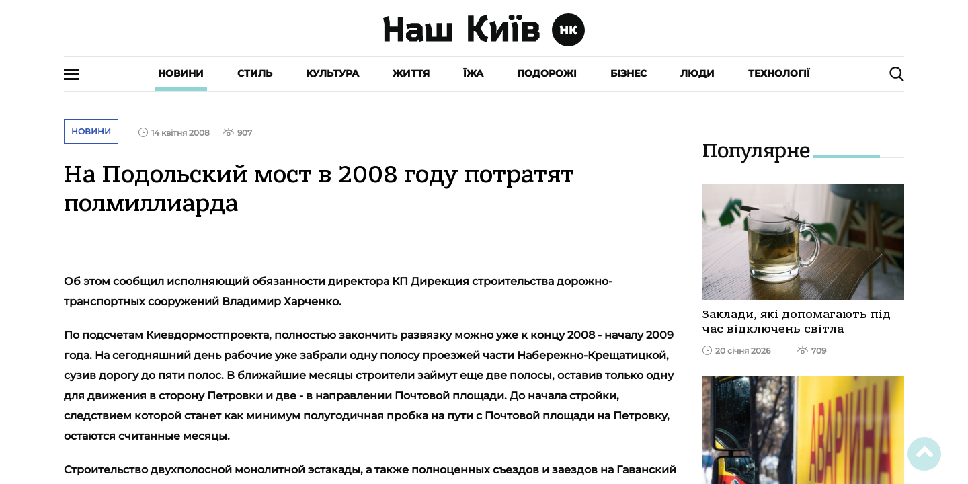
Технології (779, 73)
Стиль (254, 73)
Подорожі (547, 73)
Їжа (473, 73)
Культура (332, 73)
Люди (697, 73)
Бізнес (628, 73)
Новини (181, 73)
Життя (411, 73)
